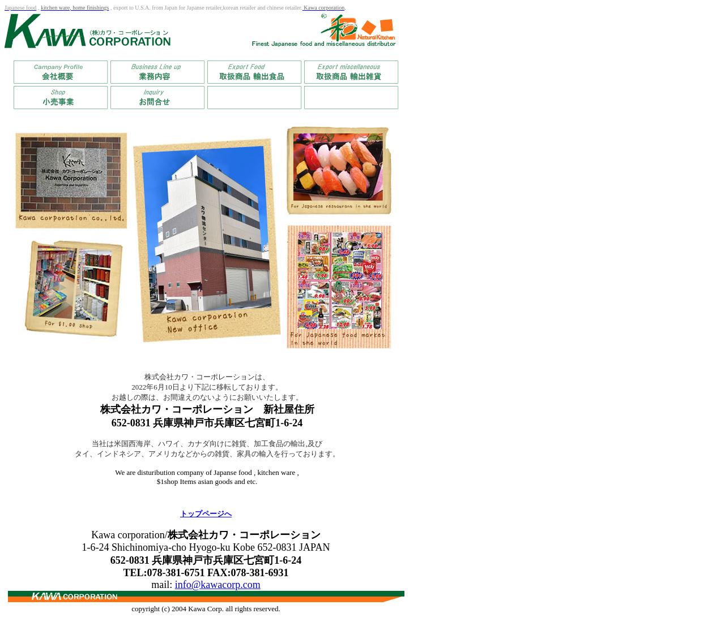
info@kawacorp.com (218, 584)
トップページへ (206, 513)
